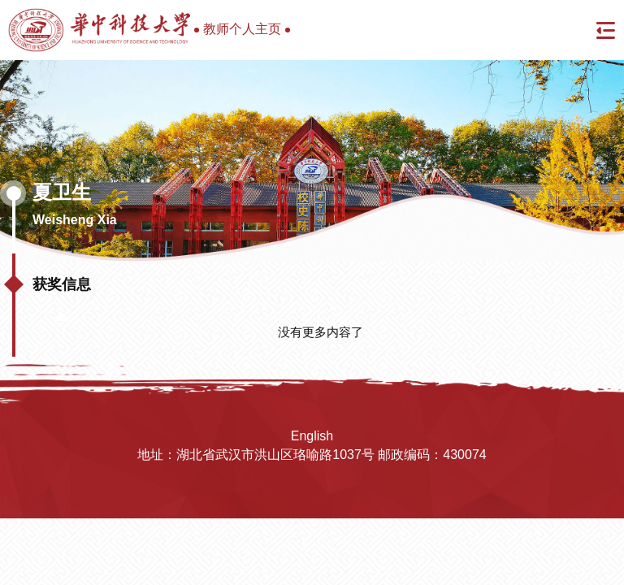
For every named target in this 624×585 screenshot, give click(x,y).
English (312, 436)
